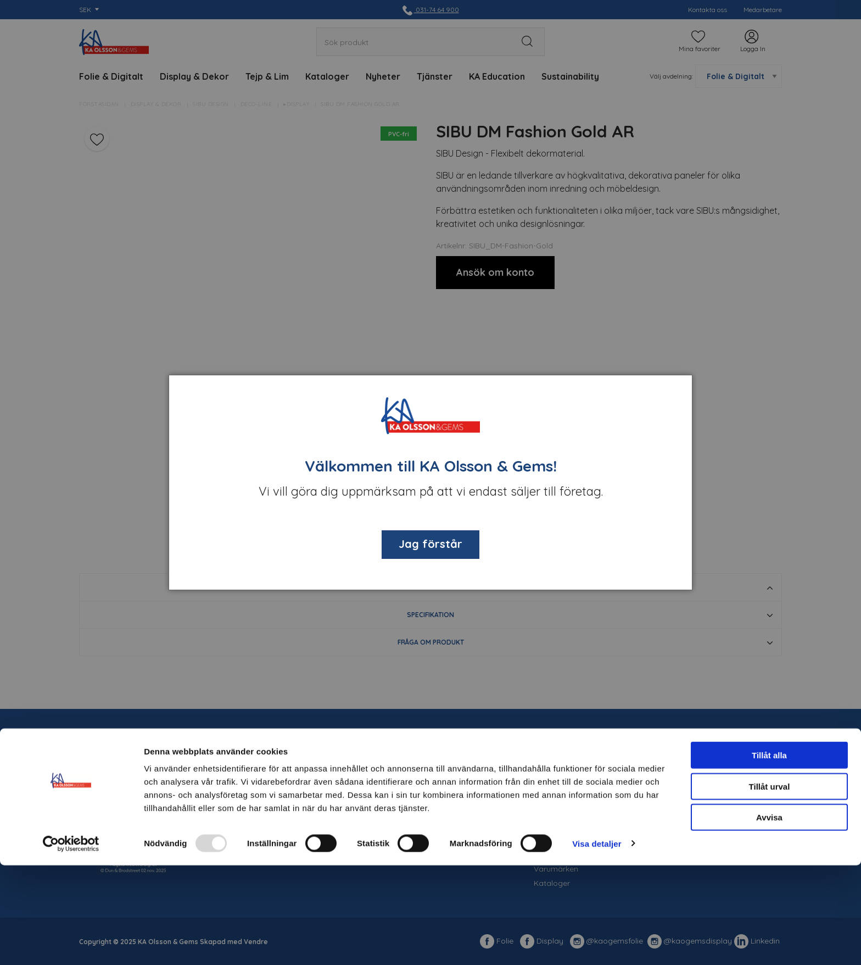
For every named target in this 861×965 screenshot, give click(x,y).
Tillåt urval (769, 886)
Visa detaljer (596, 943)
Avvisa (769, 917)
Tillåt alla (769, 854)
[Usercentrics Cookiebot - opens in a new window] (71, 943)
